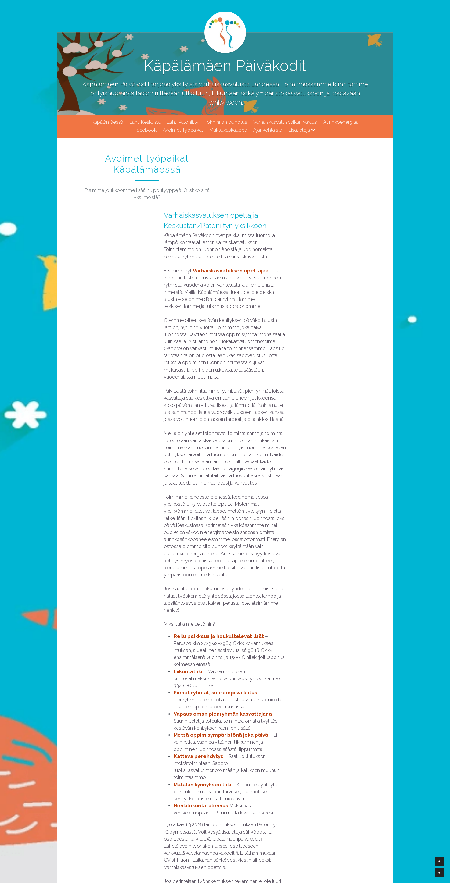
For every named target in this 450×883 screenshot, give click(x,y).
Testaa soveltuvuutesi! (161, 767)
